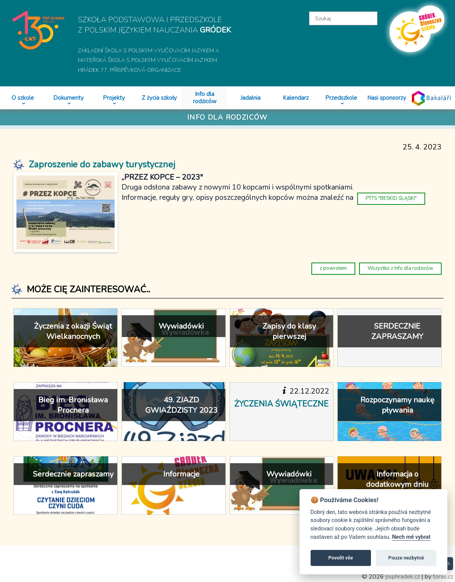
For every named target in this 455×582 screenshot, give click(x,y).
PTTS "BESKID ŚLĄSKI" (391, 198)
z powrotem (333, 268)
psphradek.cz (402, 576)
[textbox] (343, 18)
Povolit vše (341, 558)
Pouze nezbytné (406, 558)
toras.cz (443, 576)
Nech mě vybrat (411, 537)
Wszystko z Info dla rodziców (400, 268)
